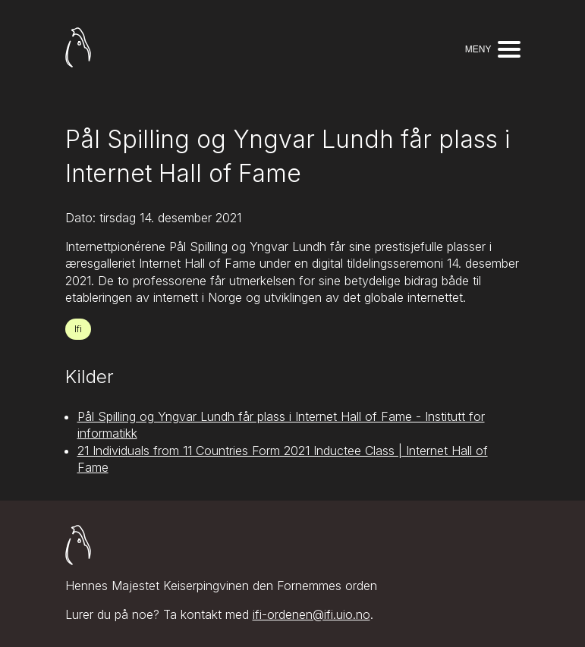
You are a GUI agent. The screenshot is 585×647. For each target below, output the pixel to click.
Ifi (78, 328)
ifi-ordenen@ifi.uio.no (311, 614)
